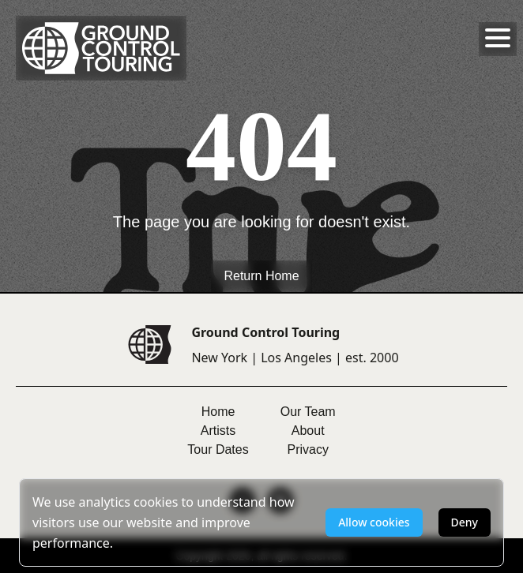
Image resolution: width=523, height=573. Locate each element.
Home (218, 411)
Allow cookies (373, 522)
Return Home (261, 276)
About (308, 430)
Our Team (308, 411)
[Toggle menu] (497, 37)
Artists (218, 430)
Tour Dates (217, 449)
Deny (464, 522)
